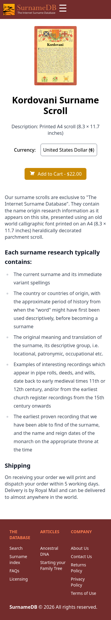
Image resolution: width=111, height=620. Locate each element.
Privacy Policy (78, 582)
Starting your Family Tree (53, 565)
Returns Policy (78, 567)
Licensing (18, 579)
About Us (80, 548)
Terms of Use (83, 593)
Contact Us (81, 556)
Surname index (18, 559)
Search (15, 548)
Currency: (25, 150)
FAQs (14, 570)
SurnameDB (23, 607)
